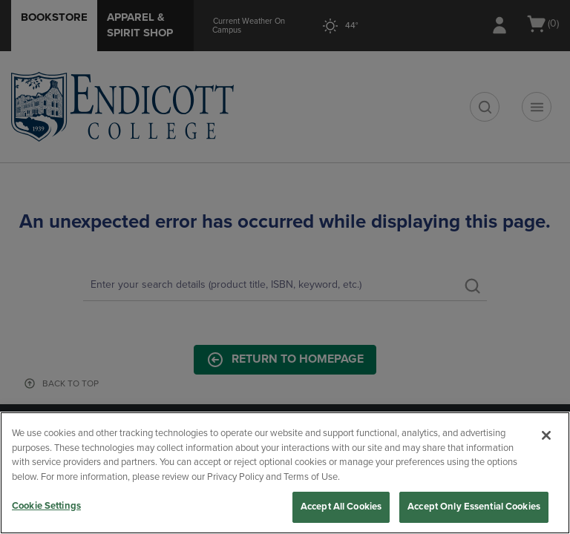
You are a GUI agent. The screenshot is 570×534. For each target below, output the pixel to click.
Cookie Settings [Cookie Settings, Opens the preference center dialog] (46, 506)
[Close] (546, 435)
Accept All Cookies (341, 506)
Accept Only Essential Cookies (473, 506)
